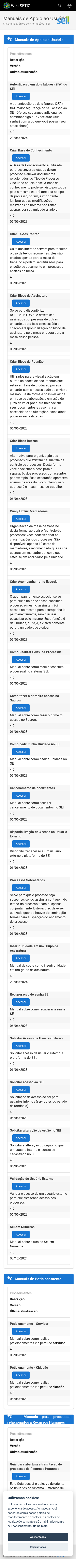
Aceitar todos (38, 1536)
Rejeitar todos (38, 1547)
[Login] (69, 5)
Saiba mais (40, 1526)
